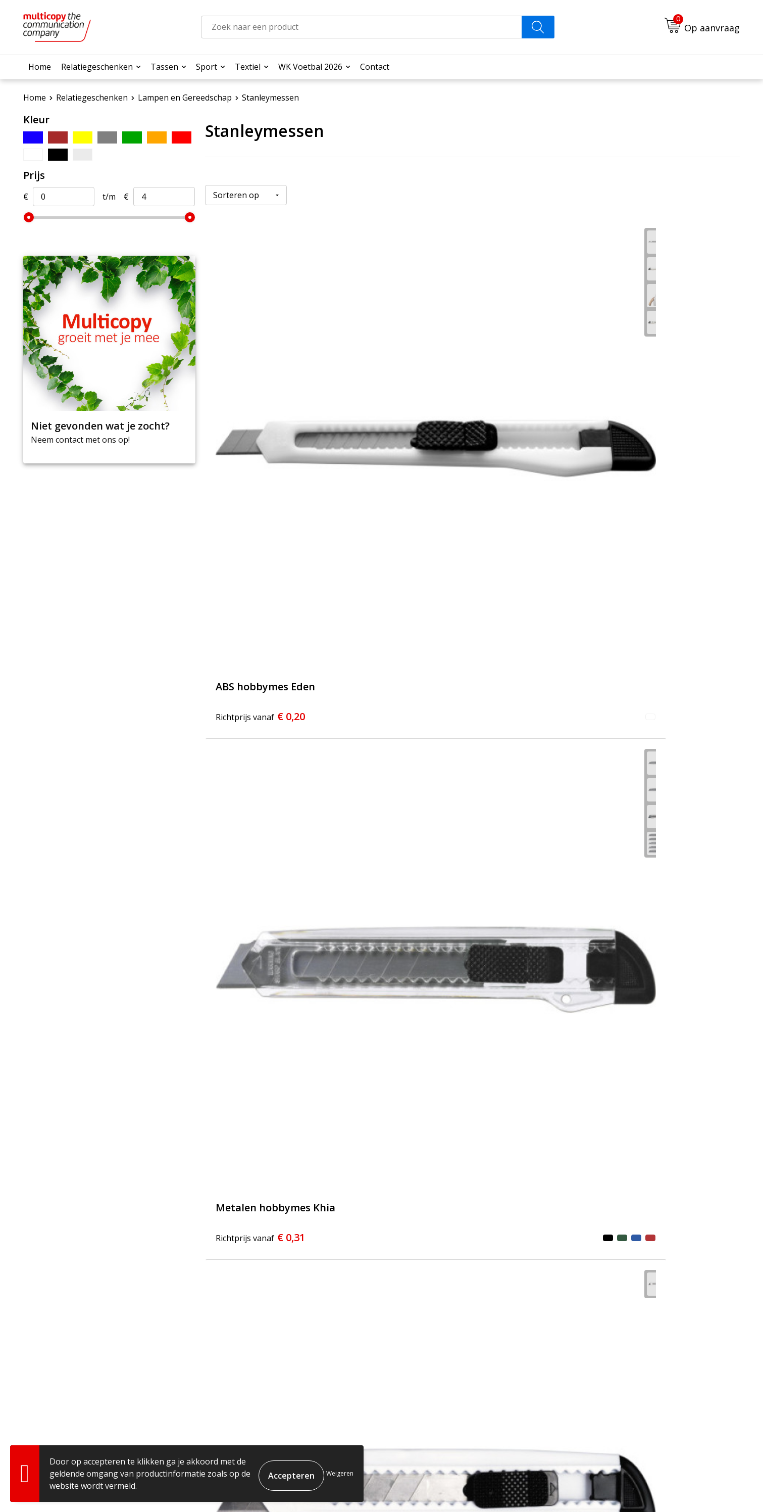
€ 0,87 (260, 895)
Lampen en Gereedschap (185, 97)
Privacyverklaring (703, 1487)
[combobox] (361, 27)
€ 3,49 (260, 1128)
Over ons (312, 1322)
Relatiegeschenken (97, 66)
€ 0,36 (260, 662)
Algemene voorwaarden (562, 1487)
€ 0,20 (260, 429)
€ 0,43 (617, 662)
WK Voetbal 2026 (310, 66)
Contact (374, 66)
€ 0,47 (438, 662)
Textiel (248, 66)
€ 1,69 (617, 895)
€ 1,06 (438, 895)
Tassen (164, 66)
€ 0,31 (438, 429)
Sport (206, 66)
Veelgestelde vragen (334, 1337)
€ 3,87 (438, 1128)
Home (39, 66)
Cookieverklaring (639, 1487)
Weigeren (339, 1473)
